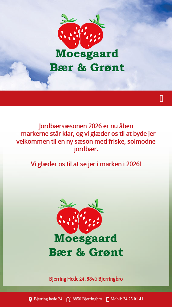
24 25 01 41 (133, 299)
